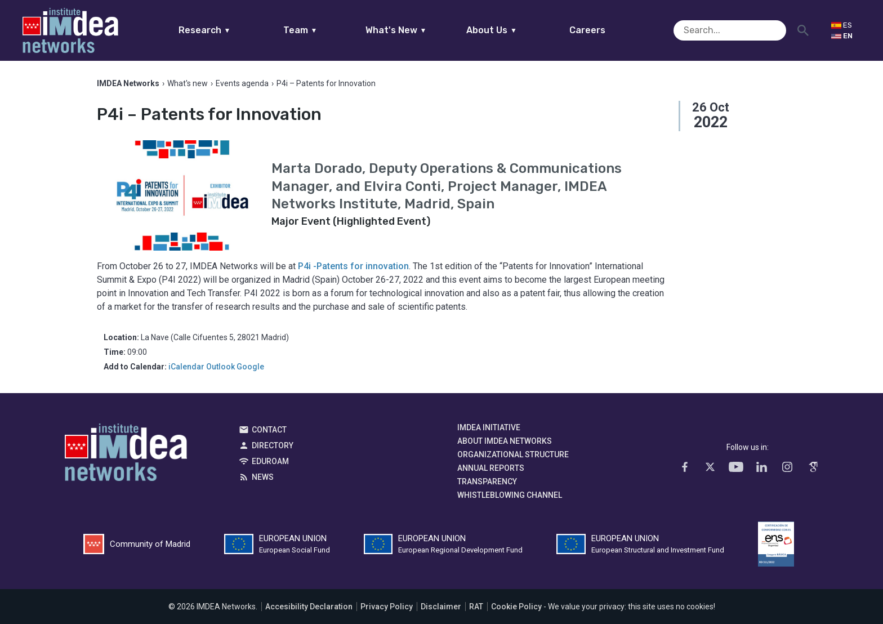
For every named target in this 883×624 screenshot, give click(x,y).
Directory (272, 445)
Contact (269, 429)
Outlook (220, 366)
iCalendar (186, 366)
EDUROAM (270, 461)
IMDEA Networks (126, 455)
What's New (417, 30)
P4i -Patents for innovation (353, 266)
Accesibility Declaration (309, 606)
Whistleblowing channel (509, 495)
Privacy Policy (386, 606)
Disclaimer (441, 606)
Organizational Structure (513, 454)
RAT (476, 606)
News (263, 477)
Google (250, 366)
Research (226, 30)
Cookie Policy (516, 606)
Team (322, 30)
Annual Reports (490, 468)
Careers (609, 30)
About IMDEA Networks (504, 440)
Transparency (487, 481)
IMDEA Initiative (488, 427)
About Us (513, 30)
